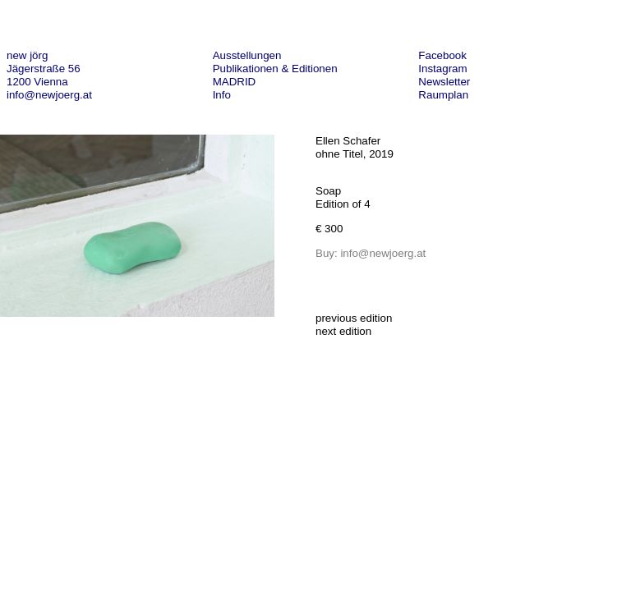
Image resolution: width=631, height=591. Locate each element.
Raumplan (443, 95)
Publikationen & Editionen (275, 68)
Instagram (442, 68)
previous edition (354, 318)
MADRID (234, 82)
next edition (343, 331)
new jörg (27, 55)
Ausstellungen (247, 55)
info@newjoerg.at (49, 95)
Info (222, 95)
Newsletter (444, 82)
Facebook (442, 55)
